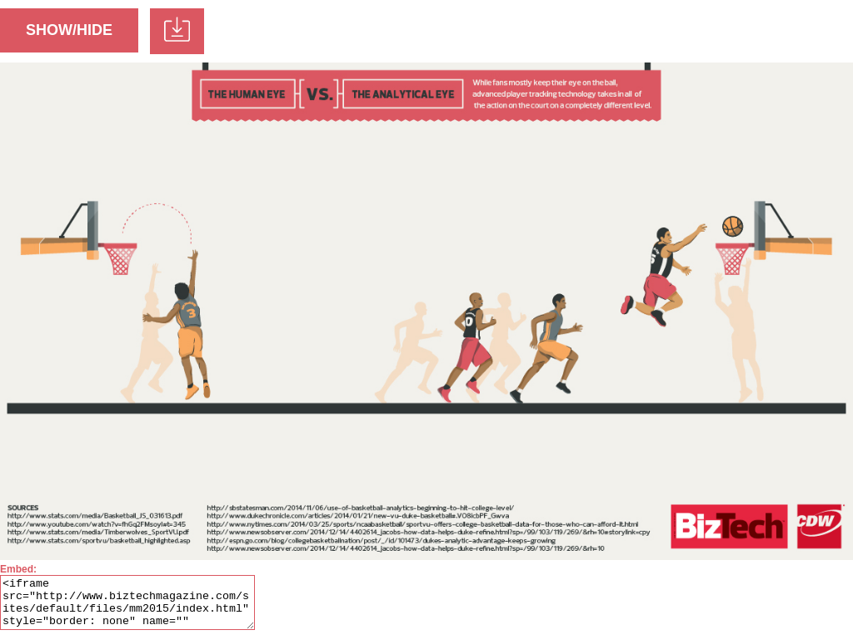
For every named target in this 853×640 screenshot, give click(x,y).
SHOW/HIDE (69, 30)
